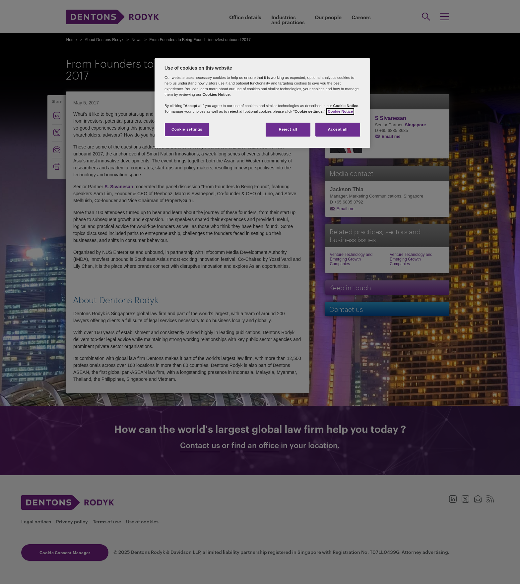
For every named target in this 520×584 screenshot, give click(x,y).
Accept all (338, 129)
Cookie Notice (340, 111)
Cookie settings (186, 129)
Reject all (288, 129)
